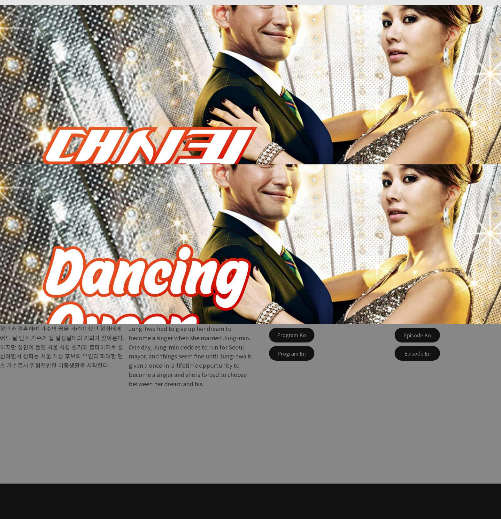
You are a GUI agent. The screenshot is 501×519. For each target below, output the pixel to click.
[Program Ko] (291, 335)
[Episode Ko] (417, 335)
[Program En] (291, 353)
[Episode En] (417, 353)
